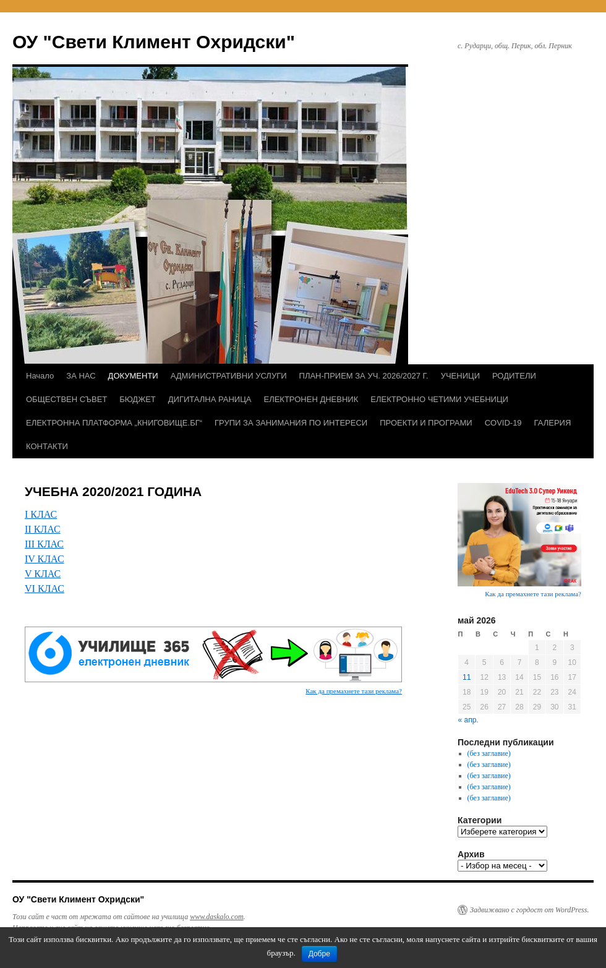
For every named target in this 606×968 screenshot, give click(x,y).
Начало (40, 375)
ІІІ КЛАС (44, 544)
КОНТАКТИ (47, 446)
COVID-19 (503, 422)
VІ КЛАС (44, 588)
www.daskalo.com (216, 916)
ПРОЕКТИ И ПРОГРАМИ (426, 422)
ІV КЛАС (44, 559)
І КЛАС (41, 514)
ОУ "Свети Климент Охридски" (153, 42)
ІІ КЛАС (43, 529)
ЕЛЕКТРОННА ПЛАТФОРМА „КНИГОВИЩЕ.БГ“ (114, 422)
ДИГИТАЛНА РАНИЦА (210, 399)
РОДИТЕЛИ (514, 375)
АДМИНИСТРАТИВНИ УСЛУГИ (229, 375)
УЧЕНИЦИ (460, 375)
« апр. (468, 720)
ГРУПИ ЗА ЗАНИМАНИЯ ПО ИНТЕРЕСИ (291, 422)
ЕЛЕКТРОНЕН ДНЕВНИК (310, 399)
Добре (319, 953)
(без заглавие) (489, 753)
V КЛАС (43, 573)
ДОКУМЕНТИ (133, 375)
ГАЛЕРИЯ (552, 422)
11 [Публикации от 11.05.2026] (467, 677)
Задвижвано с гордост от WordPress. (529, 910)
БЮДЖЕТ (137, 399)
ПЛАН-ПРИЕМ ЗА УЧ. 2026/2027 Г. (364, 375)
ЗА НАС (80, 375)
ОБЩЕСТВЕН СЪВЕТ (66, 399)
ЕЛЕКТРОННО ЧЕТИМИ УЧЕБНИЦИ (439, 399)
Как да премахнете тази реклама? (353, 691)
